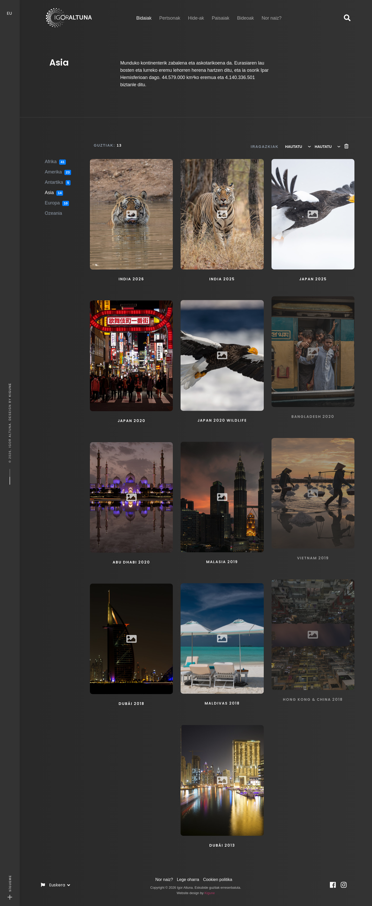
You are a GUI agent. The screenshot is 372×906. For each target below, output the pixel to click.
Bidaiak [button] (144, 14)
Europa (57, 199)
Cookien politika (217, 877)
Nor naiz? (164, 877)
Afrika (55, 158)
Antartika (57, 178)
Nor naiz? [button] (272, 14)
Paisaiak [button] (220, 14)
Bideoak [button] (245, 14)
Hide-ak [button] (196, 14)
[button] (347, 18)
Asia (54, 189)
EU (10, 9)
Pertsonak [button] (169, 14)
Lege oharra (188, 877)
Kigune (9, 390)
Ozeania (53, 209)
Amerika (58, 168)
